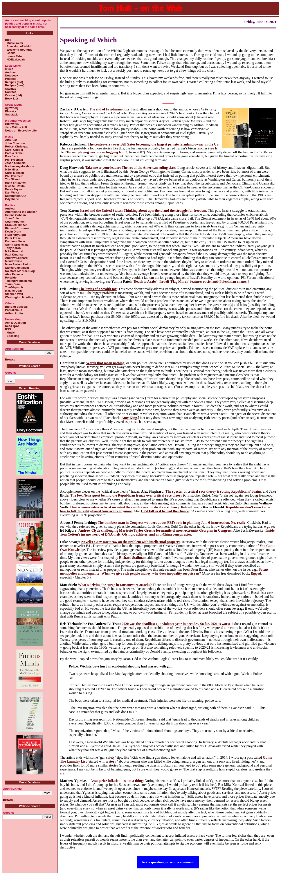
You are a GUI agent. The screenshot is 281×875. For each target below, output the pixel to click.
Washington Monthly (19, 297)
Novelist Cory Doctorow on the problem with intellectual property (130, 542)
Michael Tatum (15, 186)
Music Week (14, 43)
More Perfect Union (18, 264)
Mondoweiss (13, 261)
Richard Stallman (132, 557)
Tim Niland (12, 179)
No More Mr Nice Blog (20, 271)
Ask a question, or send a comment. (168, 862)
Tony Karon (13, 248)
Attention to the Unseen (21, 211)
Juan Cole (12, 218)
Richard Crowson (17, 228)
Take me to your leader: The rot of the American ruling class (130, 167)
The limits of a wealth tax (98, 289)
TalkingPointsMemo (18, 280)
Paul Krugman (14, 254)
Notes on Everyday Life (21, 130)
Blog (8, 39)
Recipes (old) (14, 82)
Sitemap (10, 88)
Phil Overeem (14, 176)
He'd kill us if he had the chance (165, 511)
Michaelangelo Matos (19, 166)
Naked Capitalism (17, 267)
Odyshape (12, 199)
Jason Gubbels (15, 163)
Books (10, 53)
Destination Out (15, 195)
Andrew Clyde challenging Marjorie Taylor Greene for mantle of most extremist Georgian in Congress (155, 530)
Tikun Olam (13, 284)
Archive (10, 72)
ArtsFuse (11, 140)
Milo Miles (12, 169)
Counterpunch (15, 221)
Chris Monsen (14, 172)
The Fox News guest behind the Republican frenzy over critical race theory (126, 495)
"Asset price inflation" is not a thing (115, 781)
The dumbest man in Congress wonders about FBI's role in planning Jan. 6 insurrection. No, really (171, 522)
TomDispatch (14, 287)
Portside (10, 277)
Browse (10, 359)
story (112, 761)
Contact (10, 92)
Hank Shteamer (15, 182)
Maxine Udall (13, 290)
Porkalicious (13, 310)
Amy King (129, 418)
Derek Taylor (13, 189)
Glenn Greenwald (17, 244)
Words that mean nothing (105, 363)
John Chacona (15, 143)
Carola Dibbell (14, 153)
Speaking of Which (18, 46)
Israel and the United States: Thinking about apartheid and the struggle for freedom (143, 210)
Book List (11, 98)
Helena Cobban (15, 215)
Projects (10, 78)
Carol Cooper (14, 149)
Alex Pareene (14, 274)
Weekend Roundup (18, 49)
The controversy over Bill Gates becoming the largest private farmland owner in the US (153, 144)
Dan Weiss (12, 192)
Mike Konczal (14, 251)
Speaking (12, 335)
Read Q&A (12, 326)
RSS (8, 329)
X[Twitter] (11, 108)
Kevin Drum (13, 231)
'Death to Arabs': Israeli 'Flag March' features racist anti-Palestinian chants (190, 281)
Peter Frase (13, 238)
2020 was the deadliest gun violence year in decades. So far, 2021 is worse (176, 624)
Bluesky (10, 111)
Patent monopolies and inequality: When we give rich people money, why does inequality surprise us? (164, 571)
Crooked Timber (16, 225)
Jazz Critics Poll (16, 127)
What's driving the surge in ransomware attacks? (115, 585)
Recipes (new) (14, 85)
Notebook (11, 75)
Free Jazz (11, 156)
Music (9, 69)
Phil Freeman (14, 159)
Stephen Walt (14, 294)
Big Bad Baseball (16, 306)
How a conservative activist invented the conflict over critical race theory (124, 507)
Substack (11, 114)
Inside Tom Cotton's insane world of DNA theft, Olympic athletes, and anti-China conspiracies (167, 532)
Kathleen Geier (15, 241)
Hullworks (12, 124)
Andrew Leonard (16, 257)
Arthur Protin (14, 313)
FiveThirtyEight (15, 234)
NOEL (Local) (15, 59)
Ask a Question (15, 322)
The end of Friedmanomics (109, 109)
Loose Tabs (13, 56)
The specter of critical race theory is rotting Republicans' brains (213, 491)
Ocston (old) (13, 95)
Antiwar (10, 208)
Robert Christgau (16, 146)
